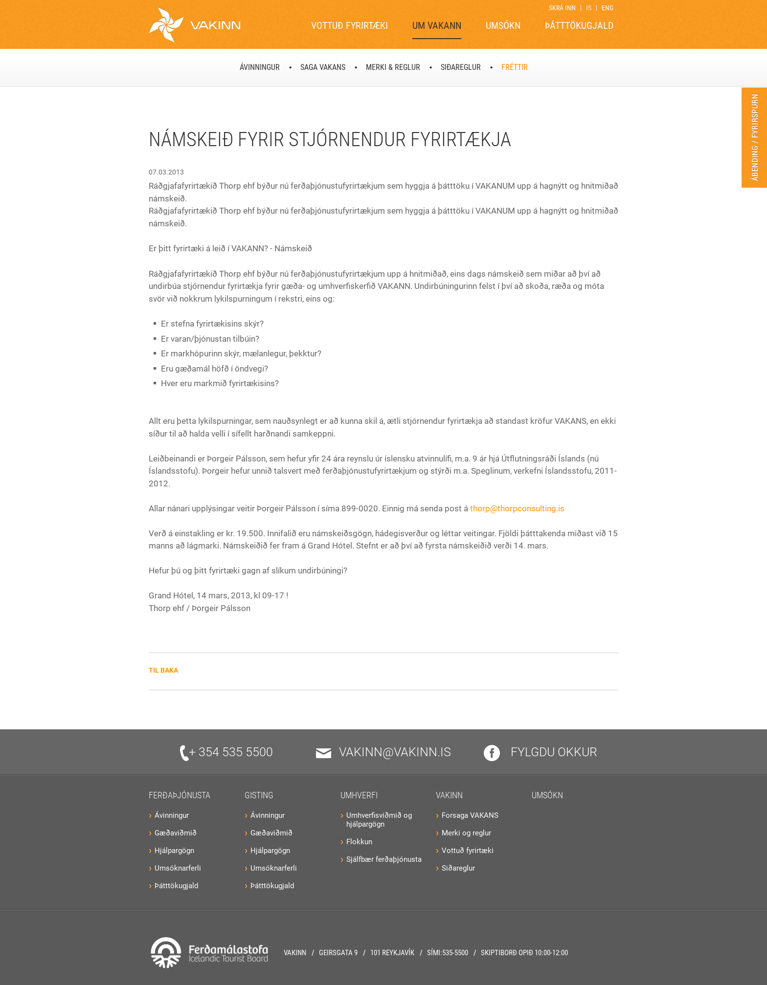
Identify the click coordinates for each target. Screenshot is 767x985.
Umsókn (547, 795)
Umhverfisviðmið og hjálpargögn (379, 820)
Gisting (259, 795)
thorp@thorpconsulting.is (517, 508)
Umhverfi (359, 795)
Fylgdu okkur (540, 752)
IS (588, 8)
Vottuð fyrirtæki (468, 850)
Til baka (163, 670)
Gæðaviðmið (176, 833)
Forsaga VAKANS (470, 815)
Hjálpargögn (174, 850)
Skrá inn (562, 8)
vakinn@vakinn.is (383, 752)
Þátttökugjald (176, 885)
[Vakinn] (194, 25)
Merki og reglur (466, 833)
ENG (607, 8)
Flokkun (359, 841)
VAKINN (449, 795)
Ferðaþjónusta (179, 795)
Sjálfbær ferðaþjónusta (384, 859)
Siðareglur (458, 868)
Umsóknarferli (178, 868)
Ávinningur (172, 815)
